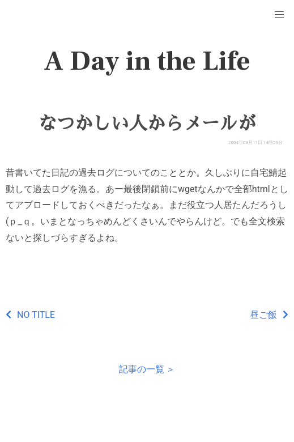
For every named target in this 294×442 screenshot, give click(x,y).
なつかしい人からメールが (146, 123)
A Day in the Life (147, 61)
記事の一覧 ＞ (147, 369)
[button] (279, 14)
